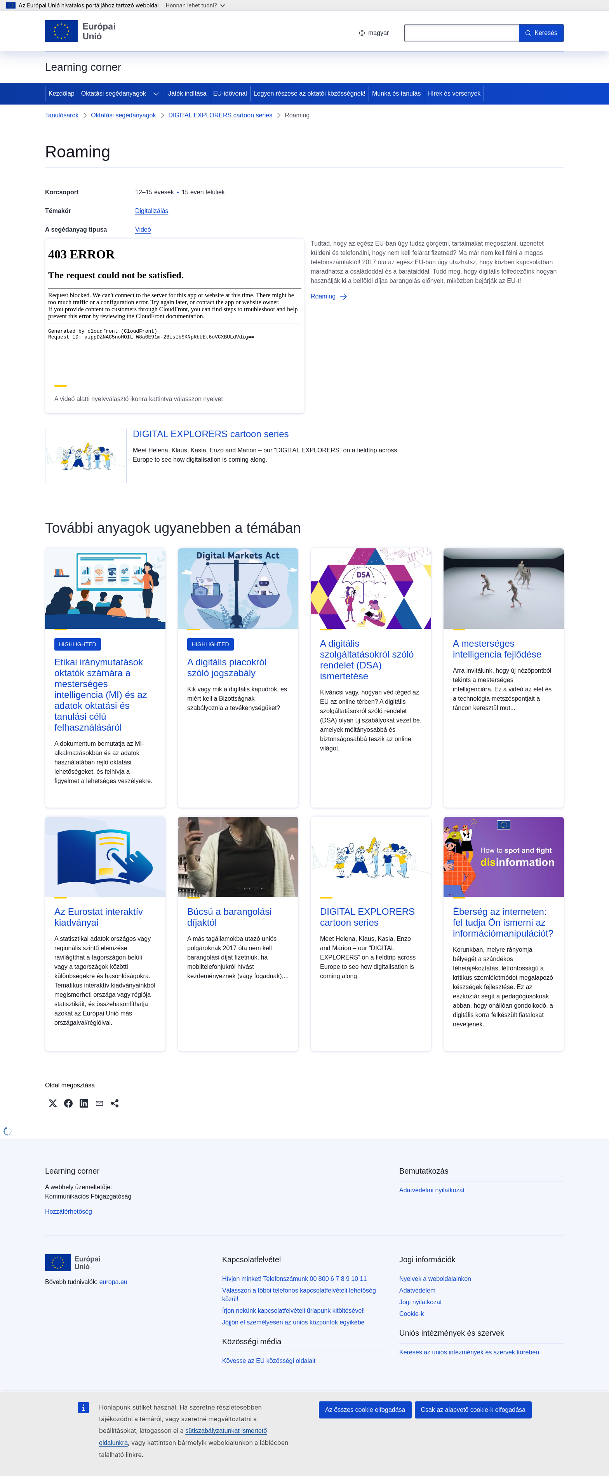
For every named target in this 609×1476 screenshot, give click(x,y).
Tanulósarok (61, 115)
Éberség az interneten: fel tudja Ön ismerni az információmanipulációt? (503, 922)
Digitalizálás (151, 211)
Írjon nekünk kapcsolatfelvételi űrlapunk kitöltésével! (293, 1310)
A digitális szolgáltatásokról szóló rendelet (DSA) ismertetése (367, 659)
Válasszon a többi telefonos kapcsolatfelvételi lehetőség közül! (299, 1294)
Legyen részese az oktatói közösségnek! (309, 93)
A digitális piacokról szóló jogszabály (226, 667)
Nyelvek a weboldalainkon (435, 1278)
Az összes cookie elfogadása (365, 1409)
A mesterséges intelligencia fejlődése (497, 648)
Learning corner (72, 1171)
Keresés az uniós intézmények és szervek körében (469, 1352)
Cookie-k (411, 1313)
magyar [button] (374, 33)
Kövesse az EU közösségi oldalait (268, 1360)
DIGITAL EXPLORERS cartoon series (221, 115)
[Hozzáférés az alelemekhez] (156, 94)
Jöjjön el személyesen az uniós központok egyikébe (293, 1322)
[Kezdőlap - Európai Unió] (80, 31)
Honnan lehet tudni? (195, 5)
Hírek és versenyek (453, 93)
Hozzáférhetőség (68, 1211)
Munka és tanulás (396, 93)
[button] (53, 1103)
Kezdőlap (62, 93)
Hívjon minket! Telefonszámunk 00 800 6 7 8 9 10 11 (294, 1278)
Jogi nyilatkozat (420, 1302)
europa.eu (113, 1282)
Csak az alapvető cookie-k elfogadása (473, 1409)
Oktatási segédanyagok (113, 93)
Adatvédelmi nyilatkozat (432, 1190)
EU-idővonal (230, 93)
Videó (143, 229)
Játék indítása (187, 93)
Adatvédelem (417, 1290)
